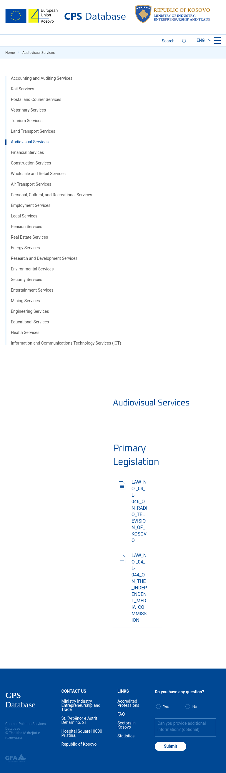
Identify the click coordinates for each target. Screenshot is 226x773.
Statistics (125, 736)
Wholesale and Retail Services (38, 173)
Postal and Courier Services (36, 99)
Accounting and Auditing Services (41, 78)
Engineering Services (30, 311)
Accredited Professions (128, 703)
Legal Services (24, 216)
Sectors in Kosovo (126, 725)
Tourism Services (26, 120)
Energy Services (25, 247)
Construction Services (31, 163)
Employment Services (30, 205)
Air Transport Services (31, 184)
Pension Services (26, 226)
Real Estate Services (29, 237)
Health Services (25, 332)
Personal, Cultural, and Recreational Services (51, 194)
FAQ (121, 714)
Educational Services (30, 322)
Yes (166, 706)
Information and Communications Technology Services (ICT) (66, 343)
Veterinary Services (28, 110)
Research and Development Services (44, 258)
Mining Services (25, 300)
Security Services (26, 279)
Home (12, 53)
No (194, 706)
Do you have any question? (179, 691)
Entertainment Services (32, 290)
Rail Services (22, 89)
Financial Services (27, 152)
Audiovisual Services (30, 141)
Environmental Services (32, 269)
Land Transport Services (33, 131)
